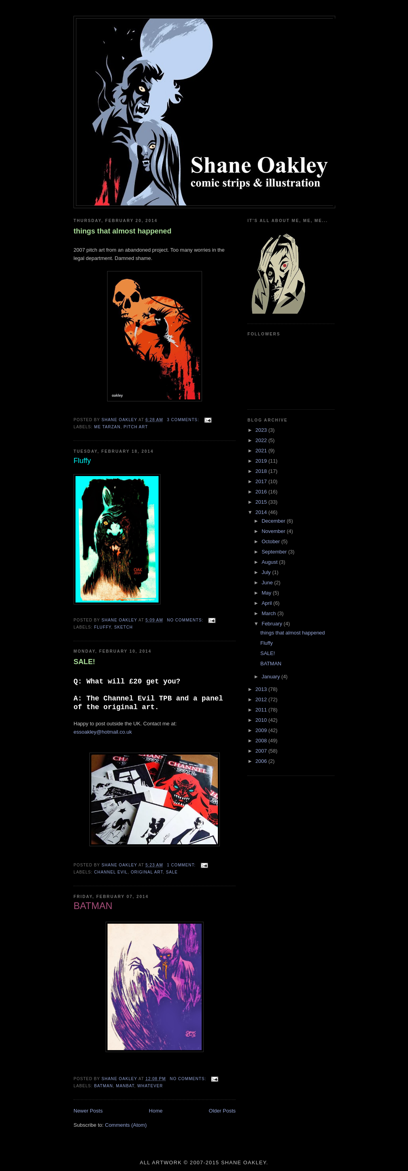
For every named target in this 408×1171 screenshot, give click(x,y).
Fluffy (266, 643)
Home (156, 1111)
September (275, 552)
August (270, 562)
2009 (261, 730)
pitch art (135, 427)
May (267, 593)
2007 (261, 751)
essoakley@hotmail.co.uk (103, 732)
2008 (261, 741)
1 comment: (182, 865)
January (271, 677)
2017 (261, 481)
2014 (261, 512)
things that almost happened (123, 231)
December (274, 521)
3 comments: (183, 420)
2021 (261, 451)
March (270, 613)
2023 (261, 430)
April (268, 603)
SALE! (84, 662)
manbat (125, 1086)
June (268, 583)
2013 (261, 689)
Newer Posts (88, 1111)
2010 (261, 720)
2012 (261, 699)
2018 (261, 471)
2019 (261, 461)
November (274, 531)
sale (172, 872)
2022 (261, 440)
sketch (123, 627)
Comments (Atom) (126, 1125)
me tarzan (107, 427)
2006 (261, 761)
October (271, 541)
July (267, 572)
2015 (261, 502)
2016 (261, 492)
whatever (150, 1086)
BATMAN (270, 663)
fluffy (102, 627)
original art (147, 872)
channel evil (111, 872)
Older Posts (222, 1111)
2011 (261, 710)
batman (103, 1086)
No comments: (186, 620)
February (273, 624)
